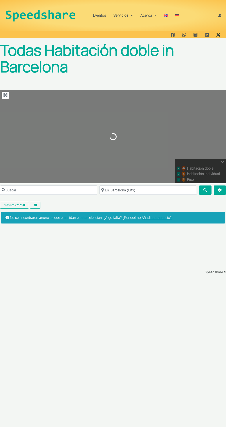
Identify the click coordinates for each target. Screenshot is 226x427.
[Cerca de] (148, 190)
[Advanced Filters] (220, 190)
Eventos (99, 15)
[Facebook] (172, 35)
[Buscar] (48, 190)
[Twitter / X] (218, 35)
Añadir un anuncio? (157, 218)
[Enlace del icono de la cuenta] (220, 15)
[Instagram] (195, 35)
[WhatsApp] (184, 35)
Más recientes (14, 205)
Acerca (148, 15)
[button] (130, 15)
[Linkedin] (207, 35)
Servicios (123, 15)
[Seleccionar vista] (35, 205)
